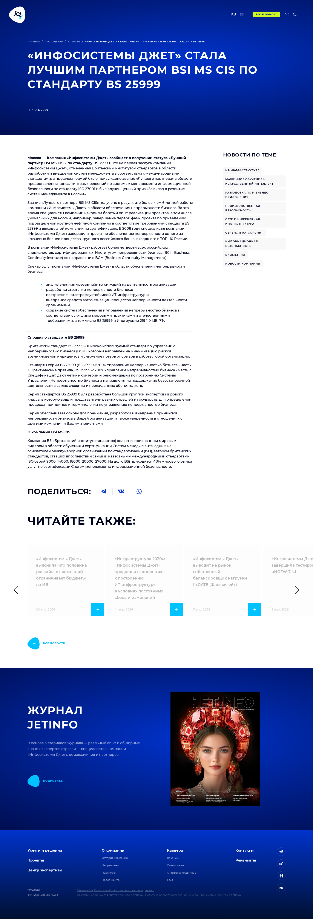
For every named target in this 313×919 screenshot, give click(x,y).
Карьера (175, 850)
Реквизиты (245, 860)
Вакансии (173, 858)
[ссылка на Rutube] (281, 863)
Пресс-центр (53, 41)
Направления (111, 865)
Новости (74, 41)
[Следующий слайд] (294, 590)
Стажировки (175, 865)
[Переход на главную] (17, 14)
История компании (115, 858)
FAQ (170, 880)
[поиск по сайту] (295, 14)
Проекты (92, 14)
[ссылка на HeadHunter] (281, 887)
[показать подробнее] (46, 643)
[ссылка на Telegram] (281, 851)
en (242, 14)
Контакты (198, 14)
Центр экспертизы (122, 14)
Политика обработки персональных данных (174, 895)
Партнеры (109, 872)
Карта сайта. (85, 890)
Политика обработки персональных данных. (124, 890)
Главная (34, 41)
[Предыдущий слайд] (18, 590)
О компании (113, 850)
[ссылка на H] (281, 875)
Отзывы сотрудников (181, 872)
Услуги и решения (45, 850)
